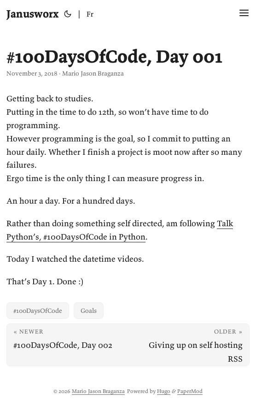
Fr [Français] (90, 13)
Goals (89, 310)
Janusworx (32, 13)
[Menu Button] (244, 14)
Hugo (163, 390)
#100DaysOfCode (37, 310)
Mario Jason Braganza (98, 390)
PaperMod (190, 390)
